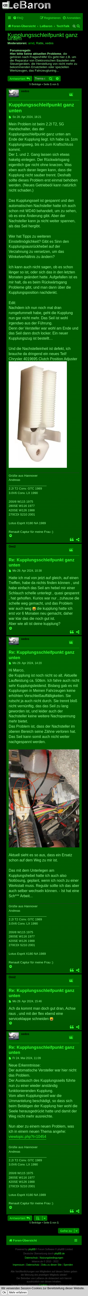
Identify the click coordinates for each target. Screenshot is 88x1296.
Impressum (18, 1264)
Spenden (68, 1264)
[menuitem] (18, 18)
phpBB (31, 1249)
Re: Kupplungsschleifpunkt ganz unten (41, 563)
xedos (49, 43)
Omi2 (12, 546)
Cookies (43, 1285)
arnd (31, 43)
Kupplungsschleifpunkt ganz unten (43, 36)
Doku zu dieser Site (51, 1264)
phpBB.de (59, 1253)
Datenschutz (32, 1264)
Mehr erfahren (18, 1292)
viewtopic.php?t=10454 (27, 1137)
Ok (4, 1292)
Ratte (40, 43)
